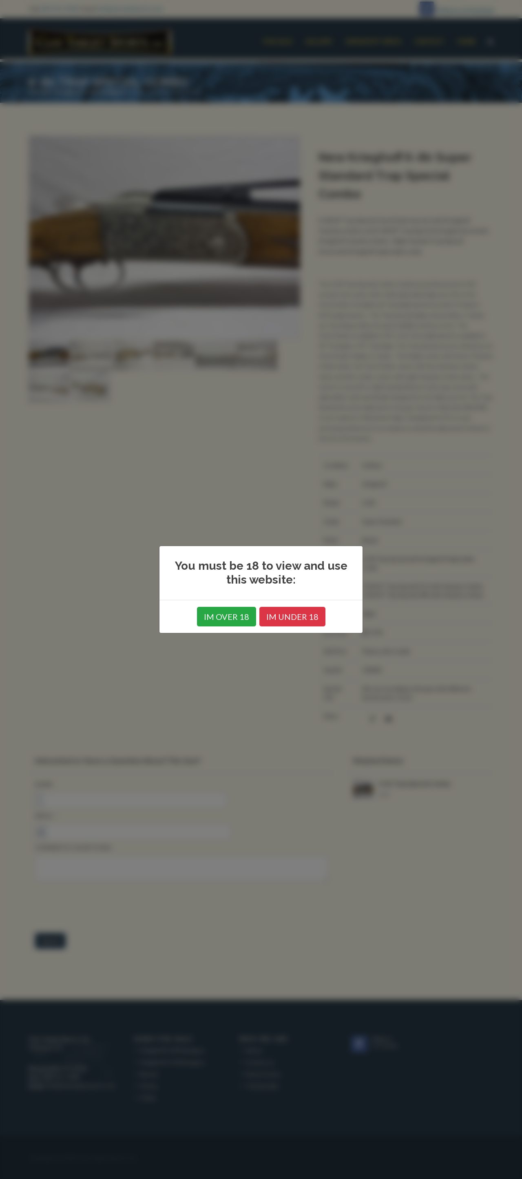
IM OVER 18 (226, 617)
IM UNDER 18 (292, 617)
